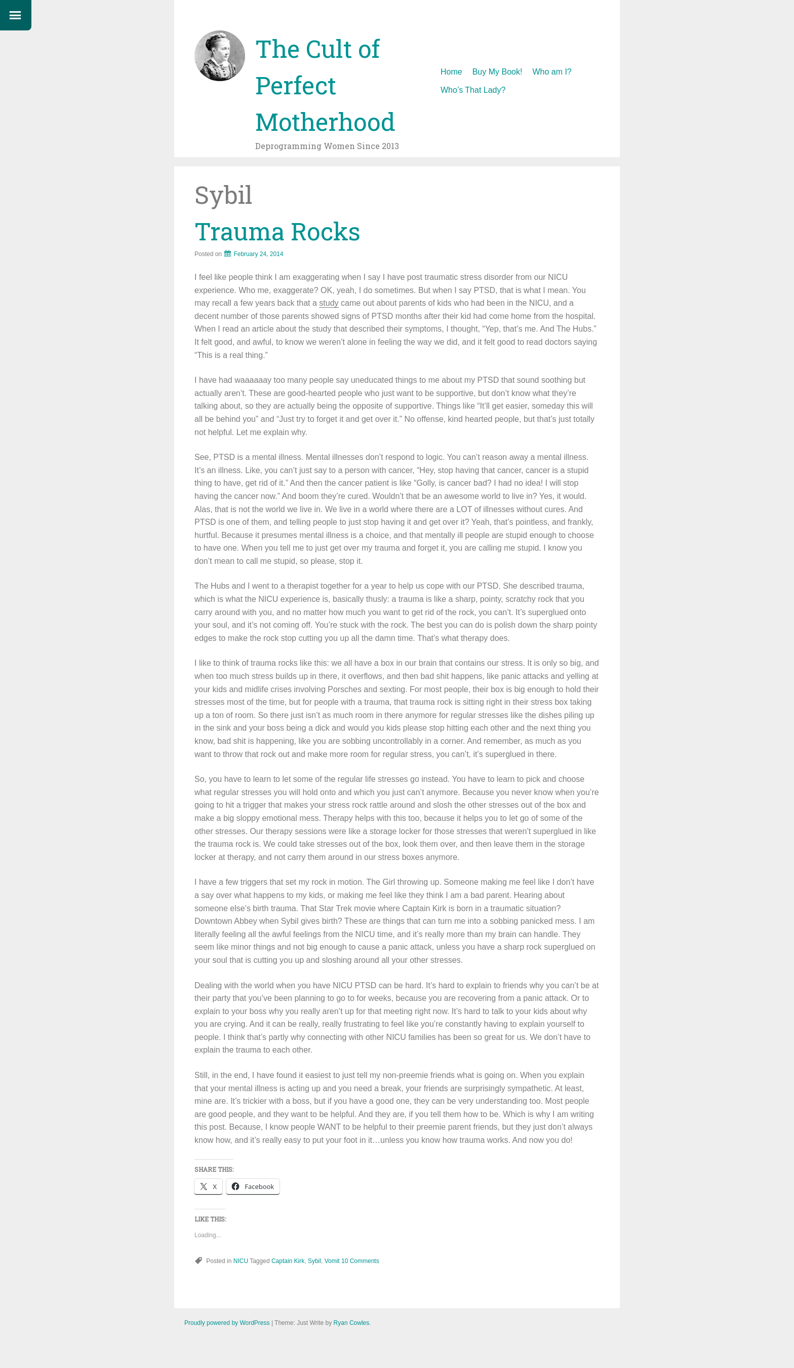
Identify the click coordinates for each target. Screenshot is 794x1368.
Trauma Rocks (277, 231)
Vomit (332, 1261)
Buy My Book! (497, 71)
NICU (240, 1261)
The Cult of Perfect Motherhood (325, 84)
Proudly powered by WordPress (227, 1322)
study (328, 303)
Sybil (314, 1261)
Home (451, 71)
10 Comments (360, 1261)
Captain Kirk (287, 1261)
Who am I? (551, 71)
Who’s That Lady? (473, 90)
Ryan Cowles (352, 1322)
